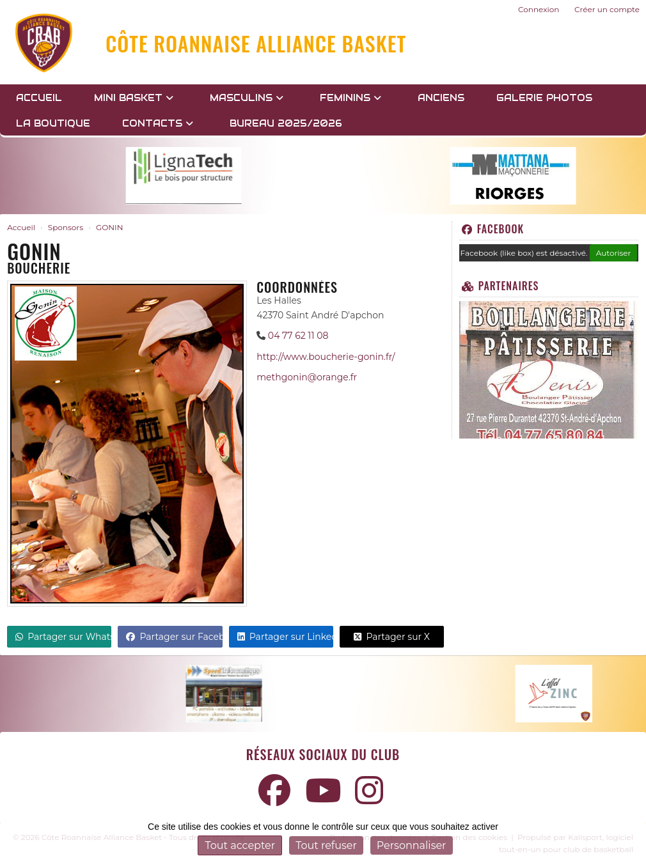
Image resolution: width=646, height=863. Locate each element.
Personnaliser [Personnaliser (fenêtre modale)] (411, 845)
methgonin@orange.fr (306, 377)
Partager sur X (392, 636)
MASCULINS (246, 98)
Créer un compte (607, 9)
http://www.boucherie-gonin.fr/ (325, 356)
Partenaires (500, 285)
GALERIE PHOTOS (544, 98)
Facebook (493, 229)
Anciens (441, 98)
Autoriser (613, 253)
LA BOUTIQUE (53, 123)
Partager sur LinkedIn (285, 636)
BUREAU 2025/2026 (286, 123)
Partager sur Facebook (174, 636)
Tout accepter (240, 845)
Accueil (39, 98)
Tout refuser (326, 845)
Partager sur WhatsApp (63, 636)
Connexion (538, 9)
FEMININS (350, 98)
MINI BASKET (133, 98)
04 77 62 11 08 (298, 335)
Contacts (157, 123)
